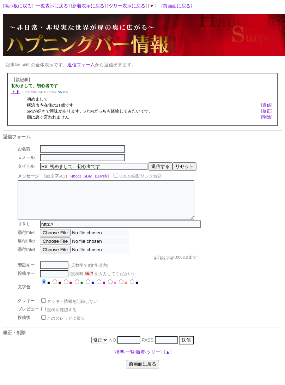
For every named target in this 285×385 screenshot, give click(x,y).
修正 (266, 111)
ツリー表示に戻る (127, 5)
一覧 (130, 359)
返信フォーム (81, 64)
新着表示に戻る (88, 5)
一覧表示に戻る (52, 5)
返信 (266, 105)
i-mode (75, 176)
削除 (266, 117)
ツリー (153, 359)
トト (15, 91)
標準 (119, 359)
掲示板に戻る (18, 5)
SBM (88, 176)
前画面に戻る (176, 5)
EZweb (101, 176)
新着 (140, 359)
